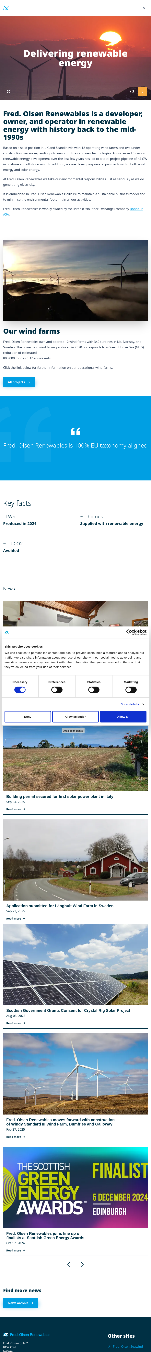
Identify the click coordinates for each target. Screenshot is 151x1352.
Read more (15, 809)
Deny (27, 716)
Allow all (123, 716)
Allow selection (76, 716)
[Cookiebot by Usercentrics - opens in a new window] (129, 632)
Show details (130, 704)
